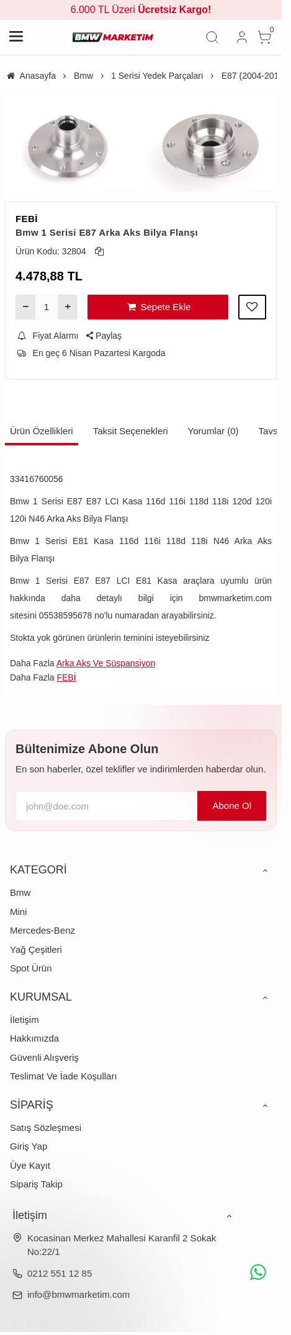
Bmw (20, 892)
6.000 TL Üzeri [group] (141, 9)
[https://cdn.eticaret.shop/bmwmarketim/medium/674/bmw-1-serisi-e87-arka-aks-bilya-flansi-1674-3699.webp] (70, 144)
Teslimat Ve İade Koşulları (63, 1076)
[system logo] (113, 37)
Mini (18, 911)
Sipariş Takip (36, 1184)
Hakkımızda (34, 1038)
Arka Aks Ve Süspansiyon (106, 663)
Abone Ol (231, 805)
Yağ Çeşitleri (36, 949)
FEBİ (27, 218)
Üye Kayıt (30, 1165)
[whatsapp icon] (258, 1272)
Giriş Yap (28, 1146)
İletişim (24, 1019)
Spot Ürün (31, 968)
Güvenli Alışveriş (44, 1057)
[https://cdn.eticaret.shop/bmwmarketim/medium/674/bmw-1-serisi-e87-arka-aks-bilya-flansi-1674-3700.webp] (211, 144)
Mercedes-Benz (42, 930)
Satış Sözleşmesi (45, 1127)
